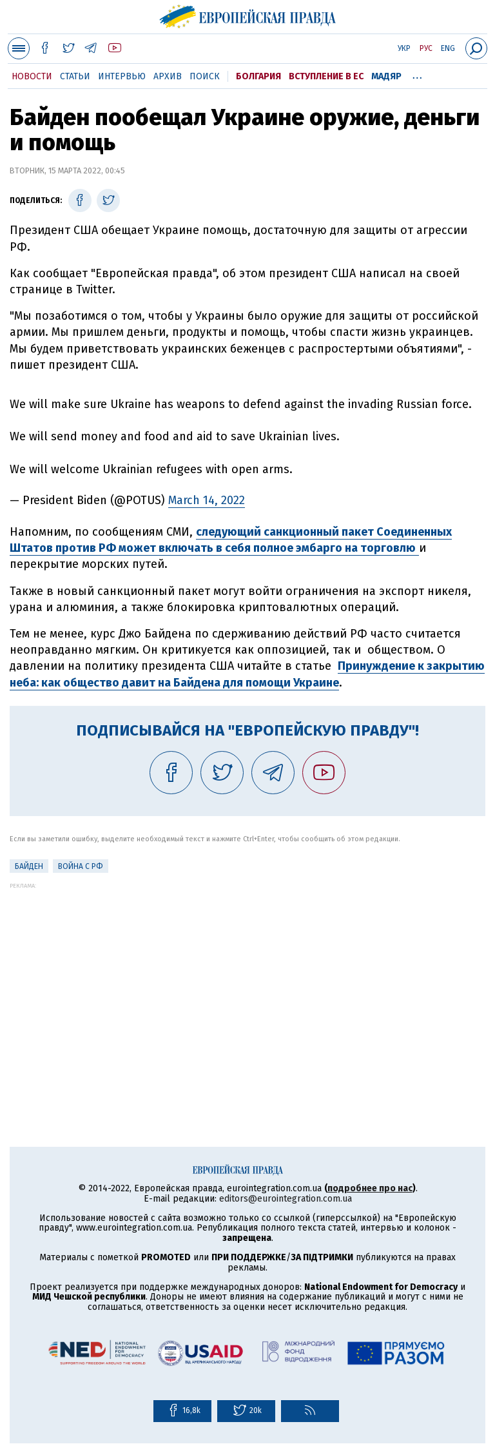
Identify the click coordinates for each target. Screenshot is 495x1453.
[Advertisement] (247, 979)
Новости (32, 76)
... (417, 74)
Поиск (204, 76)
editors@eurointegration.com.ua (285, 1198)
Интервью (122, 76)
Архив (167, 76)
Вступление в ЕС (326, 76)
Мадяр (386, 76)
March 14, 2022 (206, 500)
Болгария (258, 76)
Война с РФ (80, 866)
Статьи (75, 76)
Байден (29, 866)
